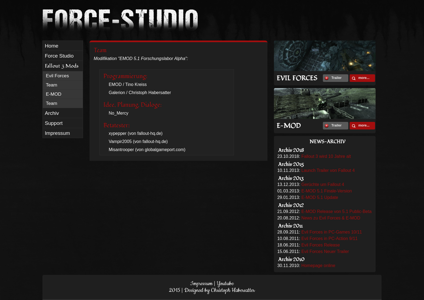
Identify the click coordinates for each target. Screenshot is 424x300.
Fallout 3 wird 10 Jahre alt (326, 156)
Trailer (333, 78)
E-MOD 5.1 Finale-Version (326, 191)
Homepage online (318, 265)
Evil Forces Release (320, 245)
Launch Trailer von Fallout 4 (328, 170)
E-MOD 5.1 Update (319, 197)
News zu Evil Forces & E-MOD (330, 218)
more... (360, 78)
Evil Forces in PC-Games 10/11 (331, 232)
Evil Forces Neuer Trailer (325, 251)
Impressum (201, 283)
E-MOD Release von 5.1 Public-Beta (336, 211)
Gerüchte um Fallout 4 (322, 184)
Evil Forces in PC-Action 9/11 (329, 238)
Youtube (225, 283)
